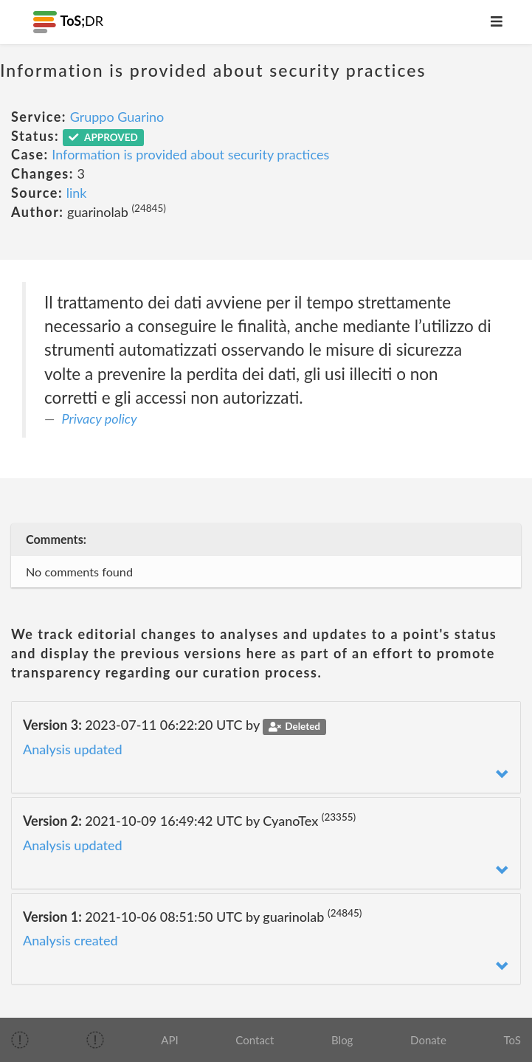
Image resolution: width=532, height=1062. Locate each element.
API (169, 1040)
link (76, 193)
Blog (342, 1040)
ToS (512, 1040)
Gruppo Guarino (117, 116)
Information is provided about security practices (190, 154)
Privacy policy (99, 418)
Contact (254, 1040)
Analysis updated (72, 749)
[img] (20, 1040)
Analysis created (70, 940)
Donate (428, 1040)
